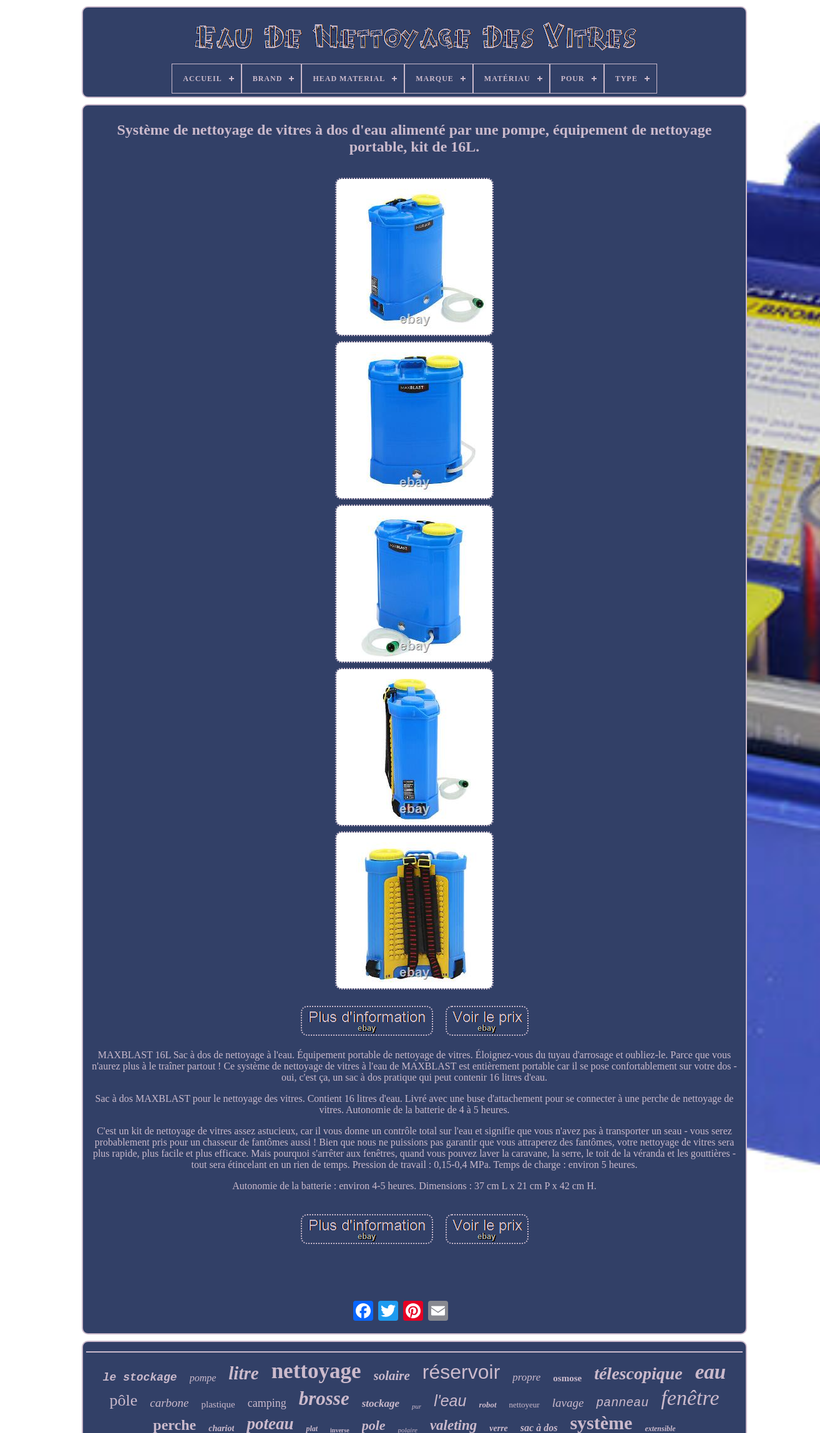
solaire (392, 1375)
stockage (380, 1403)
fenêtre (690, 1397)
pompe (203, 1378)
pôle (124, 1400)
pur (416, 1406)
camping (267, 1403)
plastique (218, 1404)
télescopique (638, 1373)
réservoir (461, 1372)
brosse (324, 1398)
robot (487, 1404)
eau (710, 1372)
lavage (568, 1402)
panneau (622, 1403)
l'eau (450, 1400)
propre (526, 1377)
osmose (567, 1378)
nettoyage (316, 1371)
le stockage (140, 1377)
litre (243, 1373)
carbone (169, 1402)
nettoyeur (524, 1404)
